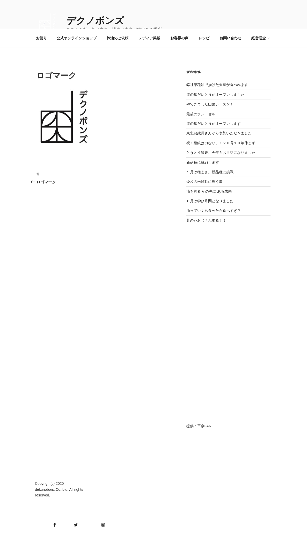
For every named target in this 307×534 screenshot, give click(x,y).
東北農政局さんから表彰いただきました (219, 133)
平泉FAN (204, 426)
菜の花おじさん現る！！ (206, 220)
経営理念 (261, 38)
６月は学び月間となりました (209, 201)
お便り (41, 38)
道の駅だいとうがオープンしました (215, 94)
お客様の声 (179, 38)
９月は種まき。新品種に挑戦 (209, 172)
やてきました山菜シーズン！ (209, 104)
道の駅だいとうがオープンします (213, 123)
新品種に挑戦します (202, 162)
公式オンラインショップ (77, 38)
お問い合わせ (230, 38)
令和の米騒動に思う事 (204, 181)
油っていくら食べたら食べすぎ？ (213, 210)
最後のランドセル (200, 114)
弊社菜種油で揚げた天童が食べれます (217, 85)
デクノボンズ (95, 20)
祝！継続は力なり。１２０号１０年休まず (220, 143)
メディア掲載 (149, 38)
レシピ (204, 38)
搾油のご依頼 (117, 38)
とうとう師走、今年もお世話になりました (220, 152)
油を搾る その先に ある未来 (209, 191)
